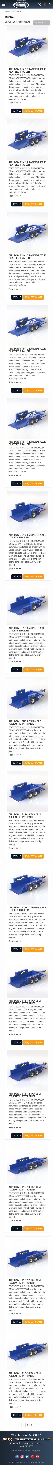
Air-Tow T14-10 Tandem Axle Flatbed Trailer (27, 70)
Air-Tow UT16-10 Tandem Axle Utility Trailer (25, 1188)
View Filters (41, 23)
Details (17, 111)
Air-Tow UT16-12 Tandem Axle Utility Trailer (25, 1281)
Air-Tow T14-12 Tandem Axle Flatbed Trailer (27, 163)
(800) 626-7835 (26, 1446)
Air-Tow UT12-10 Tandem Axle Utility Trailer (25, 815)
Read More (13, 103)
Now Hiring (44, 1439)
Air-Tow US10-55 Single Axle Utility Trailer (27, 536)
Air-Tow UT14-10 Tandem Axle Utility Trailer (25, 1002)
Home (5, 11)
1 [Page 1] (27, 1425)
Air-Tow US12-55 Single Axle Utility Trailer (27, 629)
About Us (14, 1443)
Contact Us (37, 1443)
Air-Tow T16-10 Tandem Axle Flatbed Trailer (27, 256)
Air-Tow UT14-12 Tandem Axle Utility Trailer (25, 1095)
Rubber (12, 11)
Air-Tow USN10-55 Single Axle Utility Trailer (25, 722)
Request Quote (33, 111)
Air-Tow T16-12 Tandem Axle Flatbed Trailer (27, 350)
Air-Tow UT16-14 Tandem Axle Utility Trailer (25, 1374)
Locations (25, 1443)
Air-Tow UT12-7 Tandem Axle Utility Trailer (27, 908)
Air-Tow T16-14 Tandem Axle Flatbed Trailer (27, 443)
